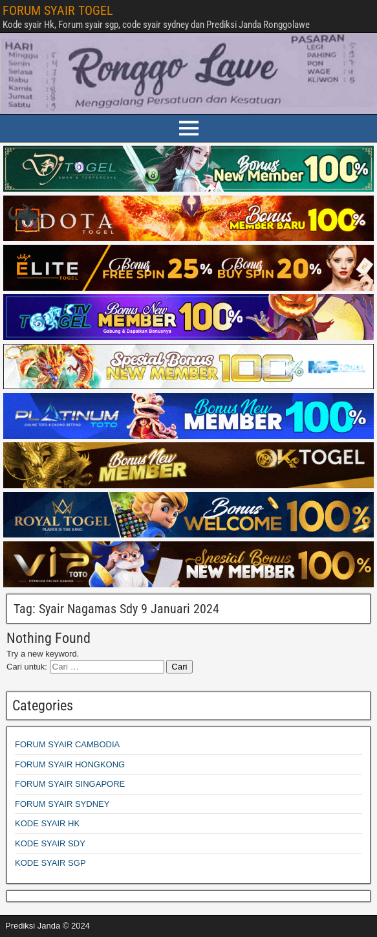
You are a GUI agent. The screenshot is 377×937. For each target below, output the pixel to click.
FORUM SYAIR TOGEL (58, 10)
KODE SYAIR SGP (50, 863)
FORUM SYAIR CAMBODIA (67, 744)
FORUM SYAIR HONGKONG (70, 764)
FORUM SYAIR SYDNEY (62, 804)
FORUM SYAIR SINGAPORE (70, 784)
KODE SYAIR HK (47, 823)
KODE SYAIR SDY (50, 843)
